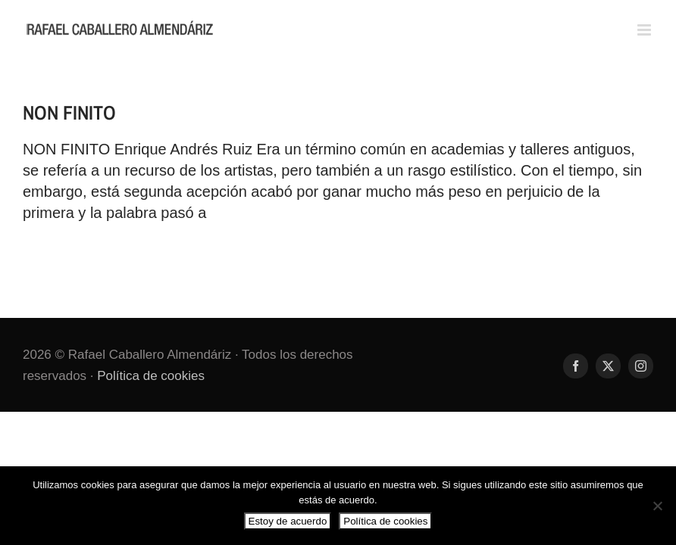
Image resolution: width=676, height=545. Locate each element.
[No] (657, 505)
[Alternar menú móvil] (645, 30)
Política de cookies (151, 376)
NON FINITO (69, 112)
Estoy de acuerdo (288, 521)
